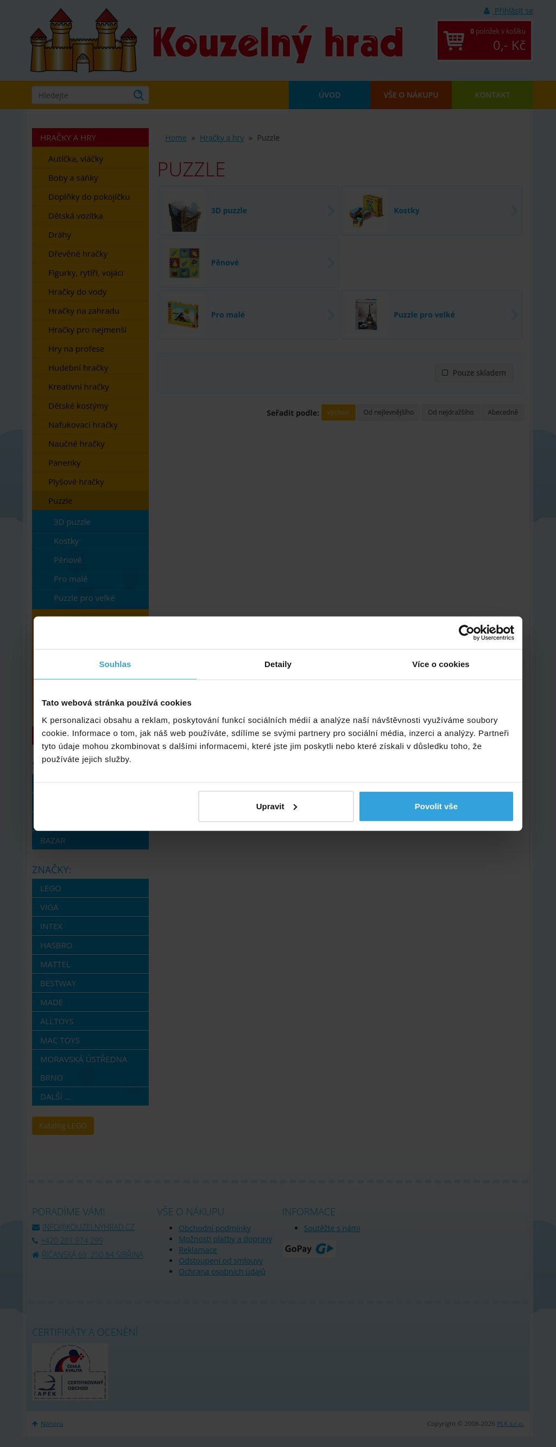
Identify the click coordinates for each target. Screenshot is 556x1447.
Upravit (277, 805)
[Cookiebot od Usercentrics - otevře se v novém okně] (466, 633)
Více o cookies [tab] (441, 664)
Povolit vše (436, 805)
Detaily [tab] (278, 664)
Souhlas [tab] (115, 664)
